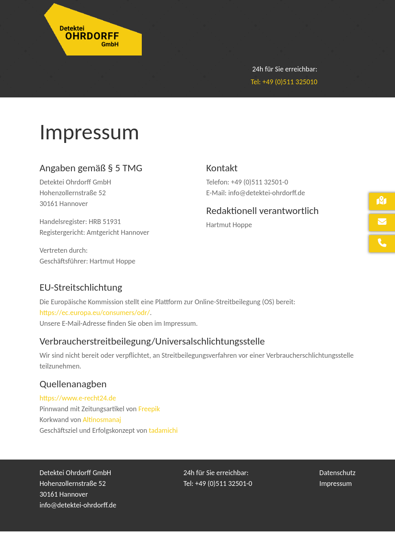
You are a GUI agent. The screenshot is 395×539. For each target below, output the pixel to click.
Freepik (149, 416)
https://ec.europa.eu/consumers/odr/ (95, 320)
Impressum (336, 491)
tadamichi (163, 438)
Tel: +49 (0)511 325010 (284, 89)
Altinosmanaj (102, 427)
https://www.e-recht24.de (78, 405)
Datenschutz (337, 480)
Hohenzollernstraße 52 (73, 491)
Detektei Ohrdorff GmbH (75, 480)
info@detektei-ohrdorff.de (78, 512)
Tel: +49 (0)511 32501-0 (217, 491)
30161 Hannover (64, 501)
